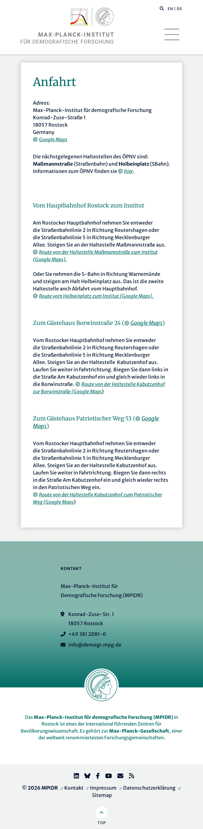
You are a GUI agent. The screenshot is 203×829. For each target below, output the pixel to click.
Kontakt (74, 788)
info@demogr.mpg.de (94, 645)
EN (170, 8)
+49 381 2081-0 (87, 634)
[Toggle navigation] (172, 34)
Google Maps (53, 139)
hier (128, 171)
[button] (162, 8)
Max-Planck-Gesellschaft (139, 731)
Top (102, 822)
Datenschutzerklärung (149, 788)
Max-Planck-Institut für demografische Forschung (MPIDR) (103, 717)
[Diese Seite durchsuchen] (158, 9)
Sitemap (102, 795)
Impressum (103, 788)
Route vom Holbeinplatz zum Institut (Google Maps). (96, 296)
